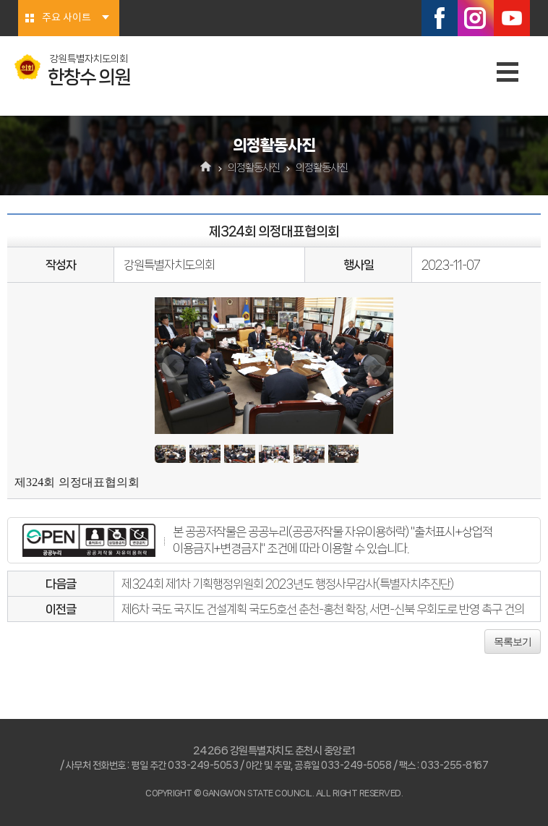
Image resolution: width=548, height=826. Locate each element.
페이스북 (439, 18)
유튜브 (512, 18)
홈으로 (206, 168)
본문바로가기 (0, 0)
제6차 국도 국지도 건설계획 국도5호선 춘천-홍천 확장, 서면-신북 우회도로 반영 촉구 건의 (322, 609)
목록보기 (512, 641)
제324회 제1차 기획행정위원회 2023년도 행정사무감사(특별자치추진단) (287, 583)
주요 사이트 (66, 18)
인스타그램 (476, 18)
